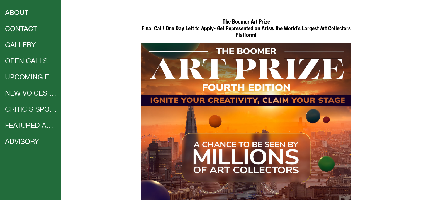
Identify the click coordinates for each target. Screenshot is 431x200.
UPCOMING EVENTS (31, 77)
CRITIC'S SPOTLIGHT (31, 110)
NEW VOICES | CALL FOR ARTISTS (31, 94)
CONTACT (21, 29)
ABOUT (16, 13)
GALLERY (20, 45)
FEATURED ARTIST (31, 126)
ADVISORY (22, 142)
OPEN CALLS (26, 61)
